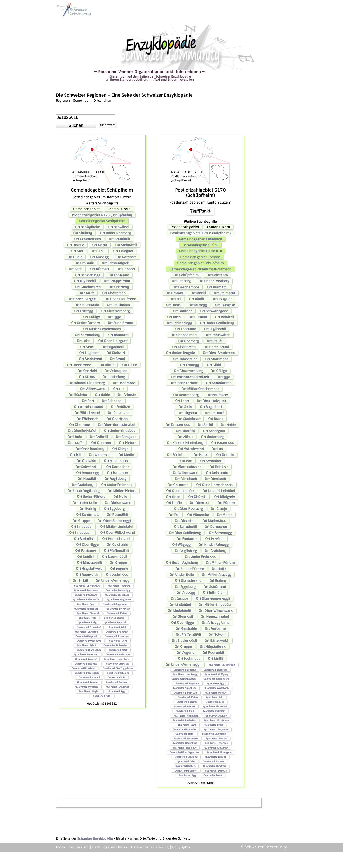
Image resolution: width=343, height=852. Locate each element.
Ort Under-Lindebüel (120, 430)
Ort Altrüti (106, 365)
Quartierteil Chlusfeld (86, 631)
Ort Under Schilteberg (217, 323)
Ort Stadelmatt (90, 359)
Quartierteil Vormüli (114, 617)
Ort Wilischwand (87, 412)
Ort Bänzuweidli (89, 562)
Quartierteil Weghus (89, 691)
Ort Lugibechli (85, 281)
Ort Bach (75, 269)
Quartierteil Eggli (86, 604)
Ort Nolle (120, 496)
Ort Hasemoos (124, 383)
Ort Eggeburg (114, 508)
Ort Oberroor (101, 442)
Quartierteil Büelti (117, 627)
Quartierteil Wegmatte (119, 599)
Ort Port (88, 401)
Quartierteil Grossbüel (83, 668)
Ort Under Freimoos (116, 485)
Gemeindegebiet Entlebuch (200, 239)
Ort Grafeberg (82, 485)
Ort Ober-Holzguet (112, 341)
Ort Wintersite (99, 455)
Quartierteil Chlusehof (88, 627)
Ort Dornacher (117, 467)
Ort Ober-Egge (87, 544)
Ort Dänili (98, 251)
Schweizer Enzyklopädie (95, 838)
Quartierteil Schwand (118, 672)
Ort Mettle (126, 455)
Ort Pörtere (127, 442)
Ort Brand (117, 359)
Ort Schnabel (112, 401)
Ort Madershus (116, 460)
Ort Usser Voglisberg (84, 490)
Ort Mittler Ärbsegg (216, 574)
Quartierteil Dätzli (118, 649)
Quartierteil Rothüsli (115, 622)
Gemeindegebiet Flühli (200, 245)
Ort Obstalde (86, 460)
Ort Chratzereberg (115, 311)
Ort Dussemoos (79, 365)
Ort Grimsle (127, 394)
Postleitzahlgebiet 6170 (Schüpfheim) (102, 215)
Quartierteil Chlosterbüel (87, 585)
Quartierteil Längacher (89, 649)
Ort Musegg (99, 257)
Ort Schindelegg (87, 275)
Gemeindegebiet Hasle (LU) (200, 251)
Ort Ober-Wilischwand (117, 532)
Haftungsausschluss (110, 847)
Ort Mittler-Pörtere (121, 490)
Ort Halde (129, 365)
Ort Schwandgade (116, 263)
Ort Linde (75, 437)
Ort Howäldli (86, 478)
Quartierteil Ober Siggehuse (118, 668)
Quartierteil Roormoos (86, 590)
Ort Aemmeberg (87, 335)
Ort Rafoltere (126, 257)
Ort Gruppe (81, 520)
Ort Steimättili (126, 245)
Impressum (79, 847)
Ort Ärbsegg (186, 592)
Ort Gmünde (84, 263)
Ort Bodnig (87, 508)
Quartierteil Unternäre (115, 645)
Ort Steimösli (84, 538)
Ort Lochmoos (117, 574)
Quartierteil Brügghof (117, 686)
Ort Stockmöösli (114, 556)
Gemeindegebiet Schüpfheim (102, 221)
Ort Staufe (86, 293)
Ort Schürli (85, 556)
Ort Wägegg (181, 544)
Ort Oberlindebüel (82, 430)
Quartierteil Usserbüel (86, 663)
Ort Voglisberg (115, 478)
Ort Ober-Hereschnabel (116, 424)
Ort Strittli (80, 580)
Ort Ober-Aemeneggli (114, 520)
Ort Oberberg (118, 287)
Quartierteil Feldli (102, 695)
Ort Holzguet (123, 251)
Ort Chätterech (114, 293)
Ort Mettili (99, 245)
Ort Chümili (99, 437)
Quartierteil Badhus (116, 682)
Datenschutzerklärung (150, 847)
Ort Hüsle (74, 257)
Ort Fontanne (118, 275)
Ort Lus (118, 389)
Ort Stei (77, 251)
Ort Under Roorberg (115, 233)
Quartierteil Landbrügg (117, 590)
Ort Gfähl (214, 365)
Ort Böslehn (77, 394)
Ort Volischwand (92, 389)
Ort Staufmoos (118, 305)
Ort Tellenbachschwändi (190, 377)
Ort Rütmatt (99, 269)
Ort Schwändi (118, 227)
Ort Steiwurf (115, 353)
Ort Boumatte (118, 335)
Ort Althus (87, 377)
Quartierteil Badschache (86, 599)
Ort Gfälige (91, 317)
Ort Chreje (120, 449)
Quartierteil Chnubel (88, 613)
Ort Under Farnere (85, 323)
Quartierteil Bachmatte (118, 654)
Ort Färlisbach (87, 419)
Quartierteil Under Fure (116, 659)
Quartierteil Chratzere (86, 686)
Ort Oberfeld (87, 371)
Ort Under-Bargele (82, 299)
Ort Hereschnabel (116, 538)
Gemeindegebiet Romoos (200, 257)
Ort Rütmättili (117, 514)
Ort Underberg (114, 377)
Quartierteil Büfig (87, 622)
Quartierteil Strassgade (87, 672)
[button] (76, 125)
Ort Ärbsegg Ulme (215, 622)
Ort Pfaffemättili (116, 550)
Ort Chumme (79, 424)
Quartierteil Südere (117, 613)
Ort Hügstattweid (89, 568)
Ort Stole (87, 347)
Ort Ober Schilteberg (185, 533)
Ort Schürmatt (87, 514)
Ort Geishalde (117, 544)
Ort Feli (75, 455)
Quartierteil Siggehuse (115, 604)
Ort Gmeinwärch (88, 287)
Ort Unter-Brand (216, 347)
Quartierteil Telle (116, 677)
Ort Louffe (75, 442)
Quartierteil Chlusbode (117, 594)
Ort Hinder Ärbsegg (213, 544)
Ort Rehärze (120, 407)
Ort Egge (114, 317)
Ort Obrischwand (118, 503)
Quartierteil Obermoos (86, 654)
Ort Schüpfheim (87, 227)
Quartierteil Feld (87, 617)
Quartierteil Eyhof (86, 645)
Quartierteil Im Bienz (119, 585)
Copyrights (181, 847)
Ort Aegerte (119, 568)
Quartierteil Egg (116, 691)
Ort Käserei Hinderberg (86, 383)
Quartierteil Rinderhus (117, 636)
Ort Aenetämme (120, 323)
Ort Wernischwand (88, 407)
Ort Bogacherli (113, 347)
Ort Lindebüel (81, 526)
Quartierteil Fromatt (87, 682)
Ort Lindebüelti (80, 532)
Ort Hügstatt (88, 353)
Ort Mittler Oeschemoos (102, 329)
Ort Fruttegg (83, 311)
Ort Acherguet (116, 371)
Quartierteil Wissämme (89, 640)
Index (60, 847)
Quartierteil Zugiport (86, 636)
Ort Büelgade (126, 437)
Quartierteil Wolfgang (86, 594)
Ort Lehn (83, 341)
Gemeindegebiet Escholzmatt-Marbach (200, 269)
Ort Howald (75, 245)
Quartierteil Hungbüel (117, 631)
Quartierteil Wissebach (86, 608)
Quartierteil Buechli (89, 677)
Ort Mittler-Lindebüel (116, 526)
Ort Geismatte (119, 412)
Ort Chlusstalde (86, 305)
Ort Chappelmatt (117, 281)
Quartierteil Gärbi (118, 640)
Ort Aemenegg (87, 472)
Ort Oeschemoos (87, 239)
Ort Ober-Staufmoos (120, 299)
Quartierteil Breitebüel (118, 608)
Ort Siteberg (82, 233)
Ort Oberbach (117, 419)
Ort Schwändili (86, 467)
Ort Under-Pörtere (91, 496)
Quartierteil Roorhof (85, 659)
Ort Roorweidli (87, 574)
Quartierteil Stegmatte (117, 663)
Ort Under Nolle (85, 503)
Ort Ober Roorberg (89, 449)
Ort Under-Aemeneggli (113, 580)
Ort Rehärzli (126, 269)
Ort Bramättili (119, 239)
